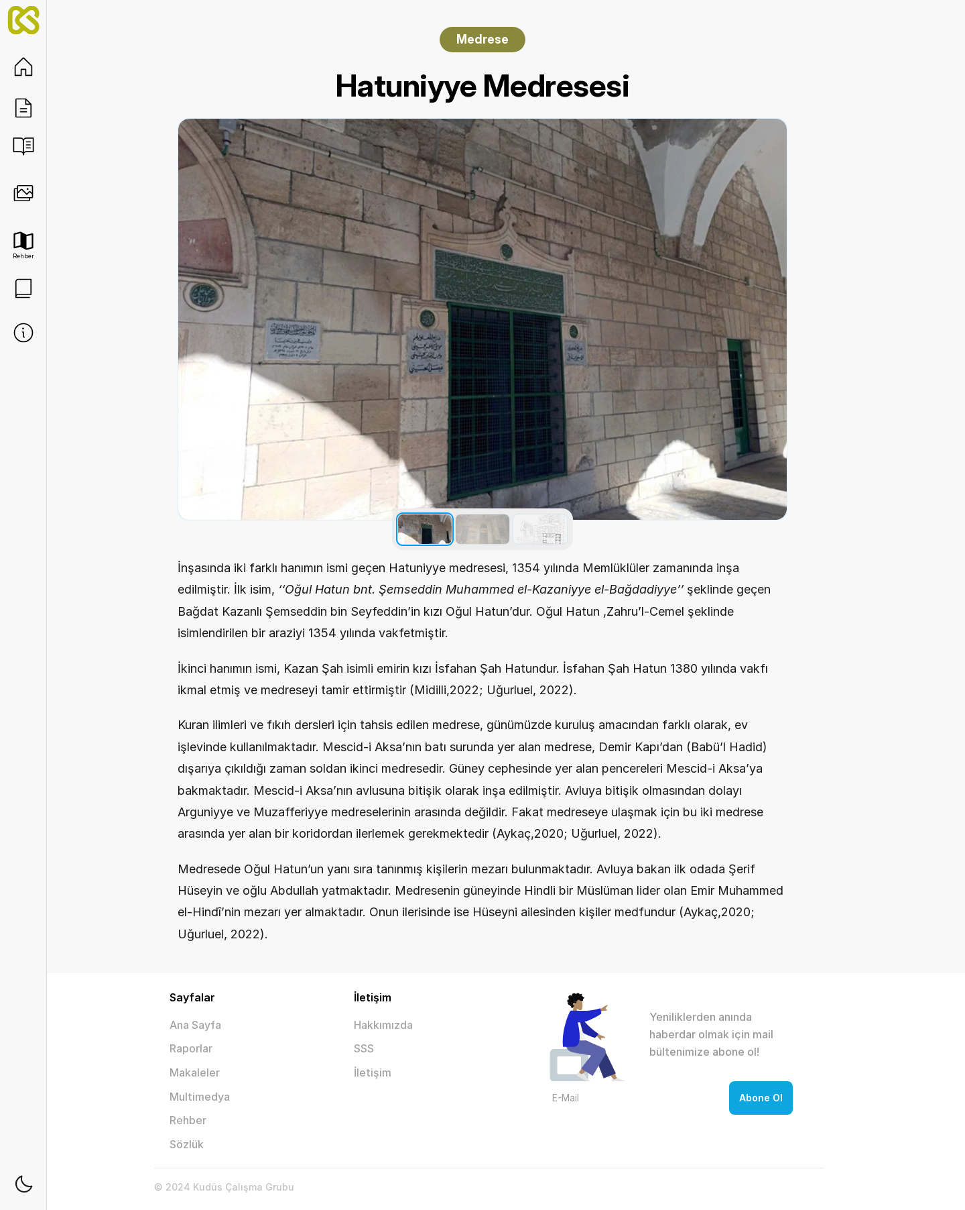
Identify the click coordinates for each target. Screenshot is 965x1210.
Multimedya (200, 1096)
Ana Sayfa (195, 1025)
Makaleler (195, 1072)
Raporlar (191, 1048)
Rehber (188, 1120)
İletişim (372, 1072)
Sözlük (187, 1144)
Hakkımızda (383, 1025)
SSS (364, 1048)
